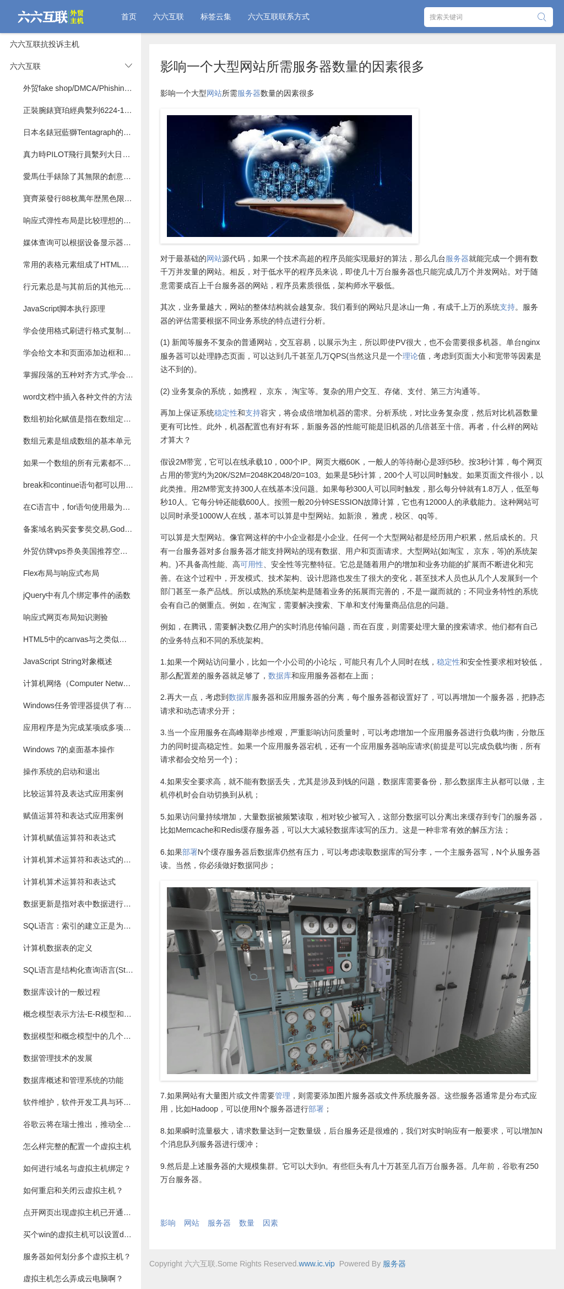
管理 (282, 1095)
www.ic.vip (317, 1263)
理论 (410, 356)
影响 (168, 1222)
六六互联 (168, 16)
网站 (214, 93)
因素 (270, 1222)
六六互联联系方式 (279, 16)
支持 (507, 307)
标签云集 (215, 16)
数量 (246, 1222)
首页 (129, 16)
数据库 (279, 675)
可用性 (251, 564)
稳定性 (225, 412)
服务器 (249, 93)
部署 (190, 852)
